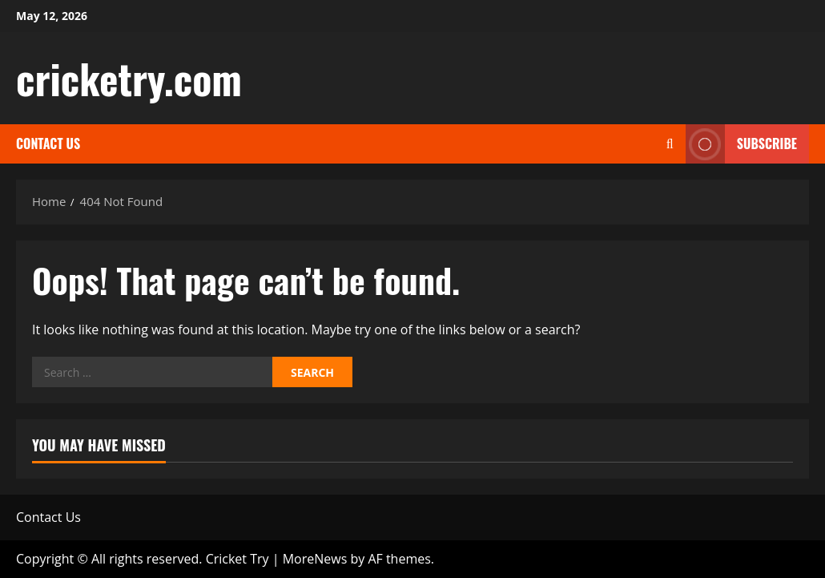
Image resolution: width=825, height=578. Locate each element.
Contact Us (48, 143)
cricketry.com (129, 77)
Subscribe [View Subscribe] (741, 144)
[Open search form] (670, 144)
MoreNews (315, 559)
